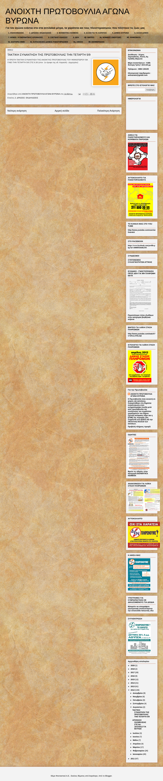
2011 (133, 759)
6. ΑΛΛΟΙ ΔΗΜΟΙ (141, 33)
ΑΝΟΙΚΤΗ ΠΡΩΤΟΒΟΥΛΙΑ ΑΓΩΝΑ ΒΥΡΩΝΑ (141, 395)
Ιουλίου (136, 733)
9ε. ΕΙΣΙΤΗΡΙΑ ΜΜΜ (16, 42)
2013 (133, 686)
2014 (133, 683)
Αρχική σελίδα (62, 110)
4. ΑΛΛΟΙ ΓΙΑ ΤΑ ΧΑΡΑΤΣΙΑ (95, 33)
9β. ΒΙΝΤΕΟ (89, 37)
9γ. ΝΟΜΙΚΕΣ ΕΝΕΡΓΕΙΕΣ (110, 37)
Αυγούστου (138, 707)
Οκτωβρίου (138, 700)
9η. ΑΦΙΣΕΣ (78, 42)
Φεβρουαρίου (139, 751)
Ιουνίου (136, 737)
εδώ (152, 611)
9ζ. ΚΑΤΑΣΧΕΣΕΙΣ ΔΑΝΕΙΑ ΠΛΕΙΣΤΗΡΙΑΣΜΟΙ (49, 42)
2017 (133, 672)
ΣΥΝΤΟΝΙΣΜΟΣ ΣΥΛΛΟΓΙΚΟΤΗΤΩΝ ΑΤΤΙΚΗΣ (140, 261)
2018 (133, 669)
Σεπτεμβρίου (138, 703)
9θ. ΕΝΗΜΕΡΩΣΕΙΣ (96, 42)
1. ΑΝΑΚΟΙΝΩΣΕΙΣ (16, 33)
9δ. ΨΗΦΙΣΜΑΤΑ (134, 37)
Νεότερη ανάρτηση (17, 110)
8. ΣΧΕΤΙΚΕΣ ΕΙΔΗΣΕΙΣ (58, 37)
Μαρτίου (136, 747)
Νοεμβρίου (137, 697)
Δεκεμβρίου (138, 693)
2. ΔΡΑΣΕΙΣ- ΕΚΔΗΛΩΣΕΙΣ (40, 33)
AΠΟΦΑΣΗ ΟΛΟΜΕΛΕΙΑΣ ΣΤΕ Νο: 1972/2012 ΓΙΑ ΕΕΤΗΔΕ (139, 724)
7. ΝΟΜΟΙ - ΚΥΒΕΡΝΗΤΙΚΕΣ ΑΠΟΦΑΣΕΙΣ (25, 37)
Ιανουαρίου (138, 754)
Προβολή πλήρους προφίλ (139, 427)
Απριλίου (137, 744)
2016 (133, 676)
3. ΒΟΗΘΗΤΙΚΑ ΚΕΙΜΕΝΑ (67, 33)
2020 (133, 665)
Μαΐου (136, 740)
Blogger (108, 776)
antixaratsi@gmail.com (137, 75)
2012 (133, 690)
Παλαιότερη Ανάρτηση (108, 110)
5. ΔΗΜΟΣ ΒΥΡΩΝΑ (120, 33)
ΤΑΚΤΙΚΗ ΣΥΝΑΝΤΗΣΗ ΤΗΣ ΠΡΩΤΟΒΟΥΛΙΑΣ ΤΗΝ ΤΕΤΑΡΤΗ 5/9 (141, 713)
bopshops (93, 776)
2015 (133, 679)
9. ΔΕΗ (76, 37)
